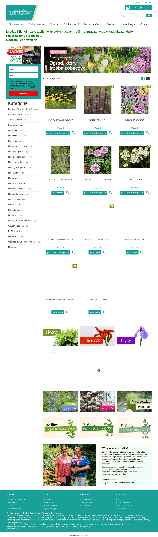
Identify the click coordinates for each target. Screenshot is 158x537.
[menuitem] (16, 24)
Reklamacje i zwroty (14, 509)
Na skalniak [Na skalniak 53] (13, 173)
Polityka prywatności (50, 505)
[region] (97, 60)
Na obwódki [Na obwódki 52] (13, 178)
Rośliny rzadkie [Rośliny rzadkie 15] (15, 231)
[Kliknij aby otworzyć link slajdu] (97, 60)
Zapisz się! (23, 93)
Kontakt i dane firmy (123, 502)
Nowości (12, 247)
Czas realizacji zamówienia (16, 499)
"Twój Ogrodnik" (121, 509)
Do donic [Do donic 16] (12, 215)
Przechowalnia (85, 505)
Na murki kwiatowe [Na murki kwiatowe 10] (17, 189)
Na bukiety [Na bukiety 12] (13, 236)
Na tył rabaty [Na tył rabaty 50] (14, 199)
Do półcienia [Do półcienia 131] (14, 136)
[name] (23, 69)
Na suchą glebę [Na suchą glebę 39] (15, 151)
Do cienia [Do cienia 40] (12, 141)
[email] (23, 75)
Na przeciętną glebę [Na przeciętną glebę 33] (17, 157)
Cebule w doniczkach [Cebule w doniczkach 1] (18, 114)
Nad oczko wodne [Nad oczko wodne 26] (16, 183)
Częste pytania (48, 502)
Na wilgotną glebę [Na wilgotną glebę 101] (16, 167)
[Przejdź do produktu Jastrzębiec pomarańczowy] (97, 379)
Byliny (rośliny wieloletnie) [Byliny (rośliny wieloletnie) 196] (20, 109)
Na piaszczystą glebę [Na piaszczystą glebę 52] (18, 146)
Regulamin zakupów (50, 509)
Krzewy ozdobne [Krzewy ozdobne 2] (16, 125)
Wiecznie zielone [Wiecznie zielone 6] (16, 226)
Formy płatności (12, 502)
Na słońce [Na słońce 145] (13, 130)
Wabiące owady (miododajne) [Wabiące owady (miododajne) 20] (21, 242)
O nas (118, 499)
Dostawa (10, 505)
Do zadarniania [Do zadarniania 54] (15, 210)
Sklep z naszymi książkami (125, 505)
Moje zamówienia (86, 499)
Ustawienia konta (86, 502)
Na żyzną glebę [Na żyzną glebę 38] (15, 162)
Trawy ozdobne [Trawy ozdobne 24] (15, 120)
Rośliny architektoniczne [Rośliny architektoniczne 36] (19, 220)
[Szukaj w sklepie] (131, 15)
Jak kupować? (47, 499)
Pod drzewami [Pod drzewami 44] (14, 205)
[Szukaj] (149, 15)
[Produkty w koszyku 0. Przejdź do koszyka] (134, 7)
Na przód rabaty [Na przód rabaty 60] (15, 194)
